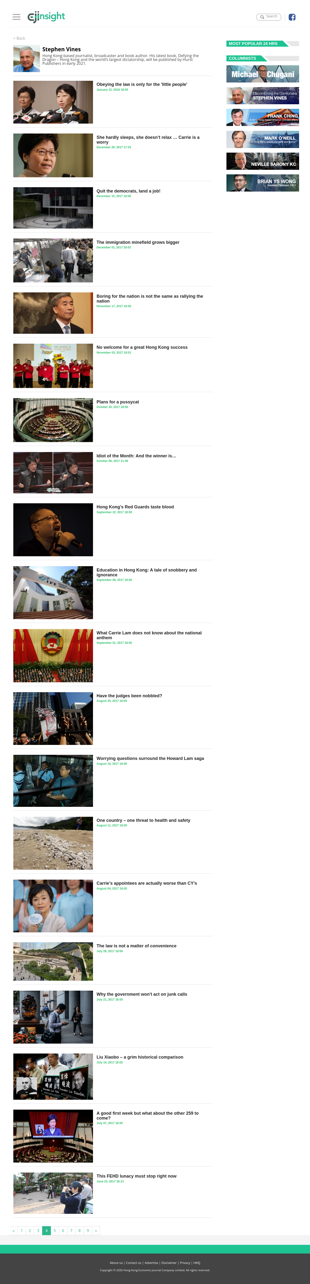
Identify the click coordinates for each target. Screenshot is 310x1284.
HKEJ (197, 1263)
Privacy (185, 1263)
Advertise (151, 1263)
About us (116, 1263)
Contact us (133, 1263)
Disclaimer (169, 1263)
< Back (19, 38)
